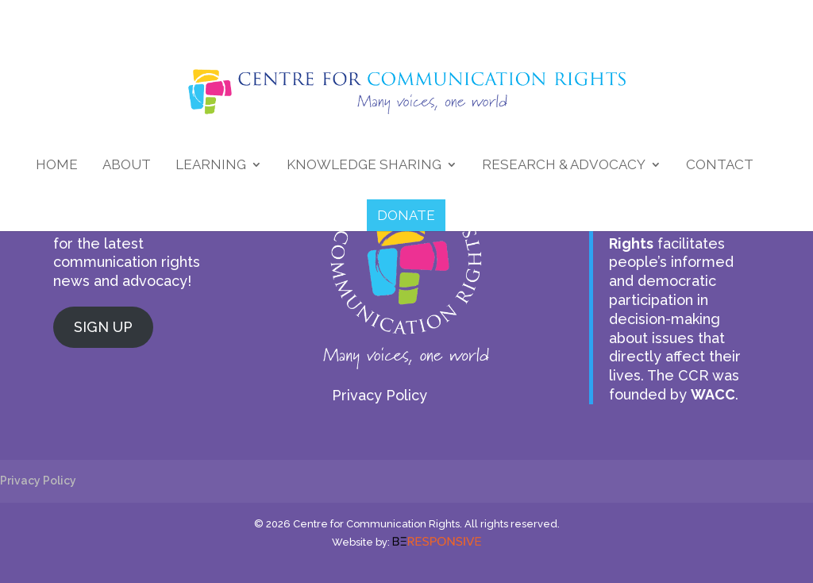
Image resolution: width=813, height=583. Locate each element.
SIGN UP (103, 327)
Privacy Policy (379, 395)
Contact (719, 165)
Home (57, 165)
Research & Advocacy (563, 165)
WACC (713, 394)
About (126, 165)
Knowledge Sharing (364, 165)
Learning (210, 165)
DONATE (406, 215)
